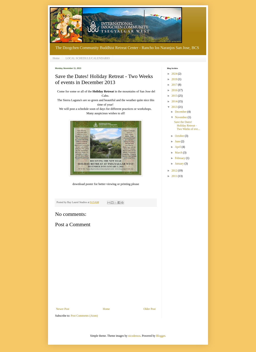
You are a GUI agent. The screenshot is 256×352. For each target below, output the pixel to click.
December (181, 111)
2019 (175, 79)
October (180, 135)
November (181, 117)
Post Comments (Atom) (84, 315)
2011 (175, 176)
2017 (175, 84)
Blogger (160, 335)
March (179, 152)
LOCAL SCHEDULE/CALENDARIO (88, 58)
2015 (175, 95)
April (178, 146)
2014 (175, 101)
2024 (175, 73)
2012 (175, 170)
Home (56, 58)
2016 (175, 90)
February (180, 158)
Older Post (149, 308)
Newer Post (62, 308)
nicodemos (134, 335)
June (178, 141)
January (180, 163)
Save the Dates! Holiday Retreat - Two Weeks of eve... (187, 125)
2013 (175, 106)
